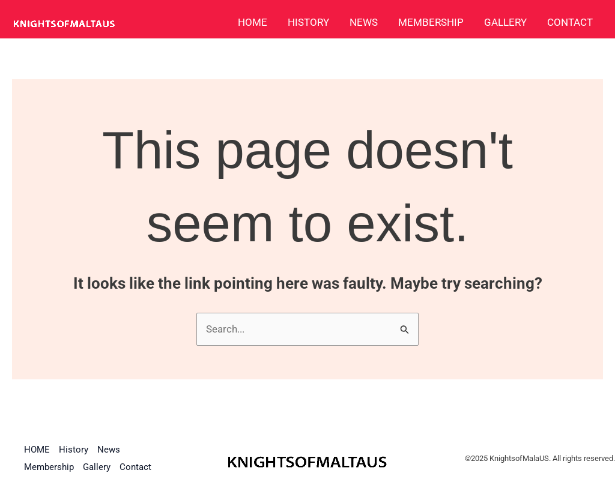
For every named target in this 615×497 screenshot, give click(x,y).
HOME (252, 22)
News (364, 22)
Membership (431, 22)
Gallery (505, 22)
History (308, 22)
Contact (570, 22)
